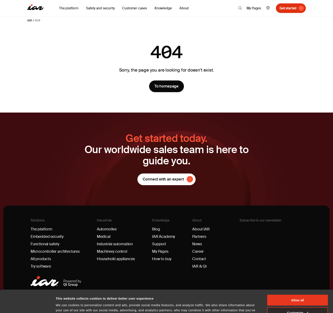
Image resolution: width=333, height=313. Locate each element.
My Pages (254, 8)
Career (198, 251)
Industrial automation (115, 244)
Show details (65, 304)
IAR (29, 20)
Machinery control (112, 251)
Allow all (297, 277)
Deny (298, 302)
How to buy (161, 258)
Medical (103, 236)
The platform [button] (68, 8)
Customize (297, 290)
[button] (240, 8)
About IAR (200, 229)
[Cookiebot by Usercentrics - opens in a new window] (27, 305)
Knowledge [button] (163, 8)
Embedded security (47, 236)
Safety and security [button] (100, 8)
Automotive (107, 229)
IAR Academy (163, 236)
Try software (41, 266)
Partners (199, 236)
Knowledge (160, 220)
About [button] (184, 8)
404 (37, 20)
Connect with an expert (163, 179)
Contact (199, 258)
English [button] (268, 8)
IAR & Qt (199, 266)
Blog (156, 229)
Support (159, 244)
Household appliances (116, 258)
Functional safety (45, 244)
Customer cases (134, 8)
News (197, 244)
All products (41, 258)
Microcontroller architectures (55, 251)
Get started (287, 8)
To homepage (166, 86)
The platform (41, 229)
